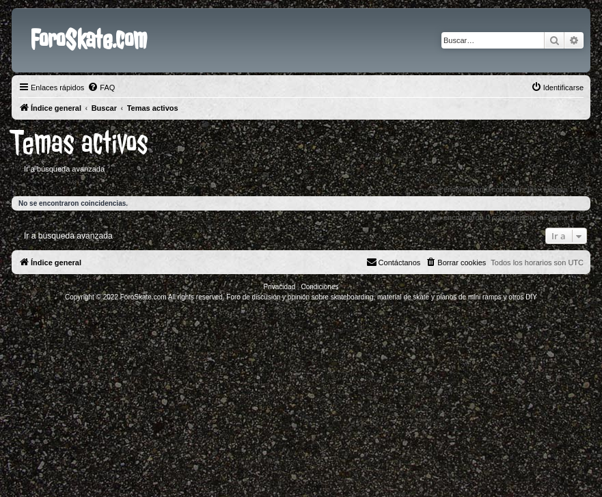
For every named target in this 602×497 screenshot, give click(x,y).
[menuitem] (101, 87)
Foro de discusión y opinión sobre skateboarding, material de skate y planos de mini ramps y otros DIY (381, 297)
